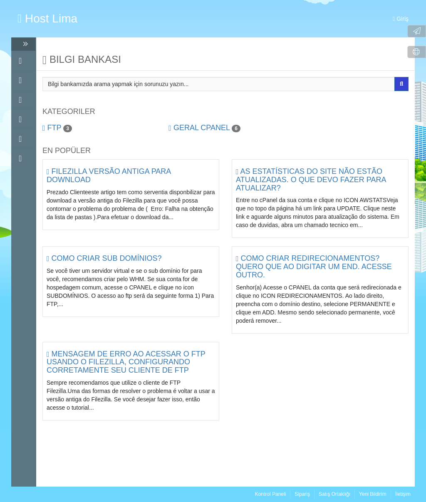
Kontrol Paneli (270, 494)
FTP (57, 128)
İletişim (403, 494)
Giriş (401, 18)
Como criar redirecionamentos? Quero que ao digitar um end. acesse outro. (314, 266)
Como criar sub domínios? (104, 258)
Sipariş (302, 494)
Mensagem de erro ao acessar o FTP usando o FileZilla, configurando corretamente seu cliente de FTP (126, 362)
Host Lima (47, 18)
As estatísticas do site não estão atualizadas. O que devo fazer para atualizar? (311, 179)
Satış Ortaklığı (334, 494)
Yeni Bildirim (372, 494)
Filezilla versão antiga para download (109, 175)
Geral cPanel (204, 128)
